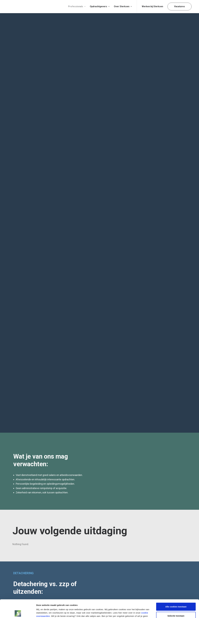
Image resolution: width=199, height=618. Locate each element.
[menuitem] (76, 6)
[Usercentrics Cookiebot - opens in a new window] (18, 613)
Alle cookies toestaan (175, 588)
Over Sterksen (123, 6)
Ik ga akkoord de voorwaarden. (148, 388)
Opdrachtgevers (99, 6)
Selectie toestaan (175, 598)
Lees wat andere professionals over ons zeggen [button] (47, 309)
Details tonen (148, 612)
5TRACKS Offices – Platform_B (150, 565)
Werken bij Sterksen (152, 6)
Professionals (76, 6)
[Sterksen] (27, 6)
